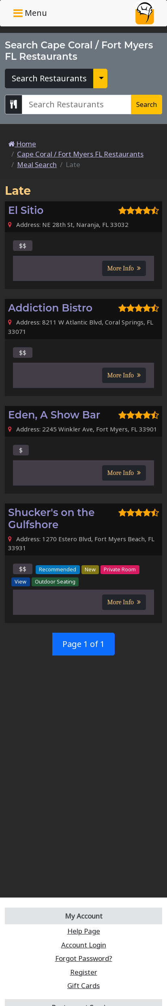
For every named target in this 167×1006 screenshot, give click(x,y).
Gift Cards (83, 985)
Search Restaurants (49, 78)
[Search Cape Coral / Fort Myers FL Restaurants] (76, 104)
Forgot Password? (83, 958)
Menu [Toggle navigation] (30, 12)
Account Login (83, 944)
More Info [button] (124, 268)
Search (146, 104)
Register (83, 972)
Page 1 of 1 (83, 643)
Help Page (83, 931)
